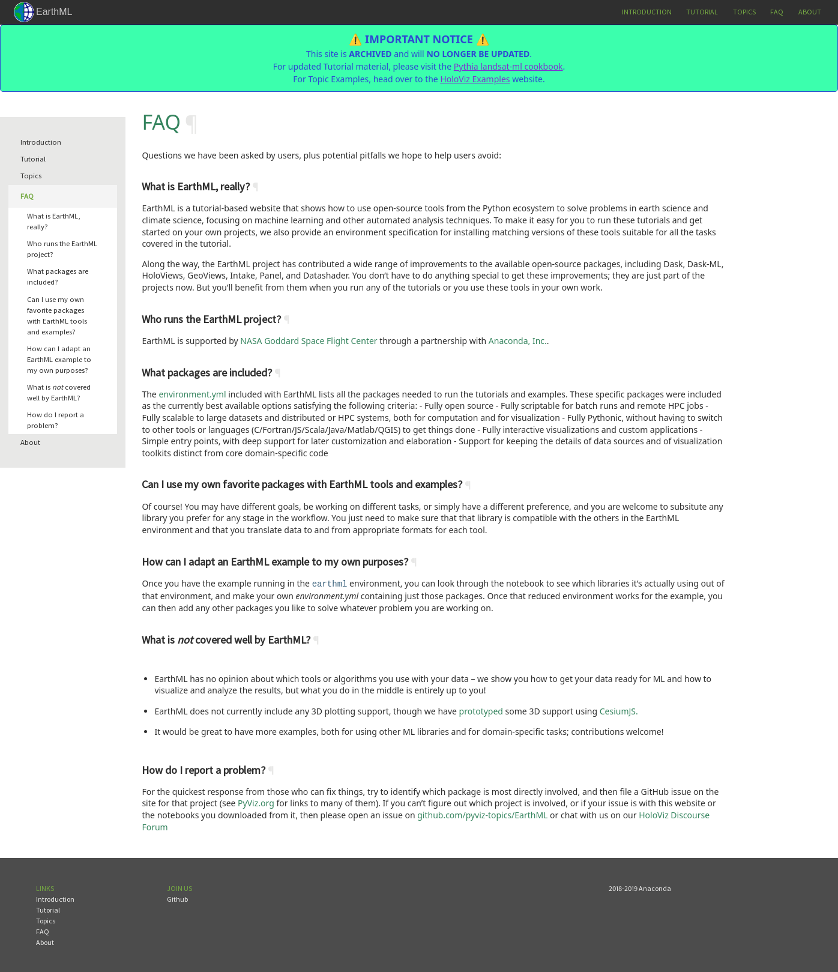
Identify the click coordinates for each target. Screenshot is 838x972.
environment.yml (192, 394)
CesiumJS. (619, 710)
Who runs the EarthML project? (62, 249)
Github (177, 897)
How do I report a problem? (55, 420)
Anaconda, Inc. (518, 340)
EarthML (54, 12)
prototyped (481, 710)
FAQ (776, 11)
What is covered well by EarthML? (59, 392)
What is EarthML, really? (53, 221)
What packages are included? (57, 276)
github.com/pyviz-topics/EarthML (482, 814)
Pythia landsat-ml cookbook (508, 66)
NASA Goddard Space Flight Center (308, 340)
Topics (744, 11)
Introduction (647, 11)
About (809, 11)
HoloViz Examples (475, 79)
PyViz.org (256, 801)
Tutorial (702, 11)
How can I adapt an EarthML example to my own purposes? (59, 359)
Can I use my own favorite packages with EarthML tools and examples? (57, 315)
